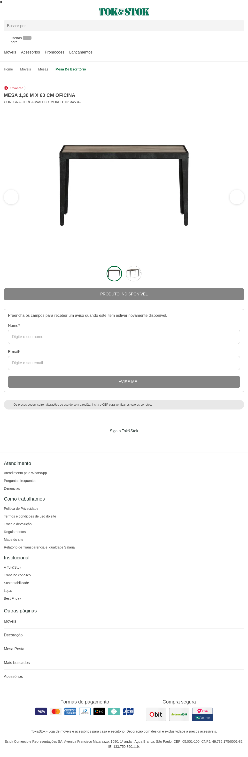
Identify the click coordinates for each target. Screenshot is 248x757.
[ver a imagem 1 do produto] (114, 273)
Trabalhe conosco (17, 575)
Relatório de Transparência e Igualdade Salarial (40, 547)
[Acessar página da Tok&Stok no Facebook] (104, 441)
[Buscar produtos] (124, 25)
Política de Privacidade (21, 508)
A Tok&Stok (12, 567)
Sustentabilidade (16, 583)
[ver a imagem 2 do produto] (133, 273)
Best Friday (12, 598)
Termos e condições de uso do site (30, 516)
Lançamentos (81, 52)
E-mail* (14, 352)
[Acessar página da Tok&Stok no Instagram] (117, 441)
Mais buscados (124, 663)
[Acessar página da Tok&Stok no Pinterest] (131, 441)
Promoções (54, 52)
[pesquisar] (238, 26)
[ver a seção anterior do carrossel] (237, 197)
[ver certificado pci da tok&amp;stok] (202, 714)
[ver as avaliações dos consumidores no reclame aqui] (179, 714)
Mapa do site (13, 539)
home (8, 69)
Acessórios (30, 52)
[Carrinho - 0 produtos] (241, 12)
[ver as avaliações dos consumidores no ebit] (156, 714)
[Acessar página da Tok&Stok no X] (144, 441)
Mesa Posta (124, 649)
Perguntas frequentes (20, 481)
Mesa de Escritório (70, 69)
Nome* (14, 326)
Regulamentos (15, 532)
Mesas (43, 69)
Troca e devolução (18, 524)
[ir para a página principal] (124, 11)
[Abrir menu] (41, 12)
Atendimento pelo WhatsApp (25, 473)
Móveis (10, 52)
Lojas (8, 591)
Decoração (124, 635)
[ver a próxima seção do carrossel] (11, 197)
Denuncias (12, 488)
